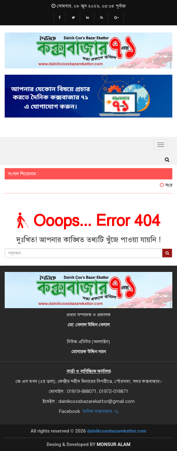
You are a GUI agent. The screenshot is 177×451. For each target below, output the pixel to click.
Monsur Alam (113, 444)
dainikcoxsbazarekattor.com (116, 431)
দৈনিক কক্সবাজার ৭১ (100, 411)
